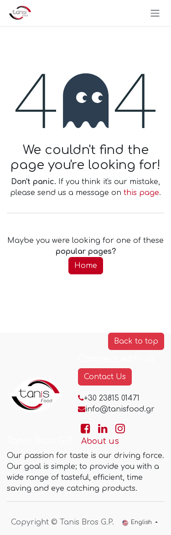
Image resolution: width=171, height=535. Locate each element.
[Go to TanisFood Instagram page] (120, 429)
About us (100, 441)
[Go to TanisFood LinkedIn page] (102, 429)
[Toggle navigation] (155, 13)
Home (85, 266)
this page (141, 193)
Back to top (136, 341)
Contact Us (105, 377)
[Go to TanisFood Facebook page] (85, 429)
